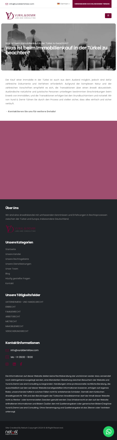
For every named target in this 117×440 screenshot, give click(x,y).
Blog (7, 273)
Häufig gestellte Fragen (17, 278)
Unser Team (11, 268)
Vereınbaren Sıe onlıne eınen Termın (92, 4)
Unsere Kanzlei (13, 254)
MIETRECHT (11, 321)
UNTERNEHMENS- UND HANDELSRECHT (24, 301)
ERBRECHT (10, 306)
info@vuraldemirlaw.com (21, 4)
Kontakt (9, 283)
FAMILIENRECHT (13, 311)
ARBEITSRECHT (12, 316)
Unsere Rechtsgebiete (17, 258)
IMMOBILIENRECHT (14, 326)
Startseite (10, 249)
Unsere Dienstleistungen (18, 263)
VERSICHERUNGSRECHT (16, 331)
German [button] (63, 3)
